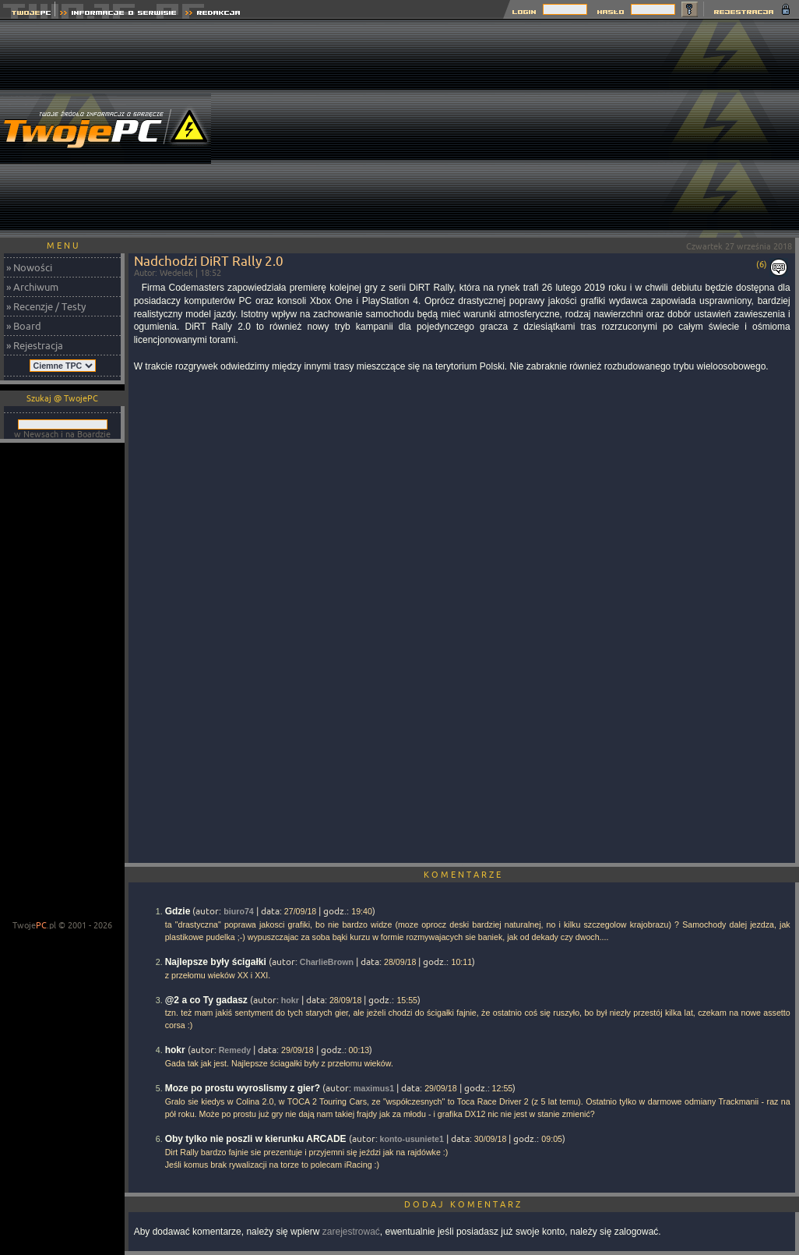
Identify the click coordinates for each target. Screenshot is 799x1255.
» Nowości (29, 267)
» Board (23, 325)
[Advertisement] (516, 128)
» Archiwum (32, 286)
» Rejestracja (34, 345)
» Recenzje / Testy (46, 306)
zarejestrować (351, 1231)
